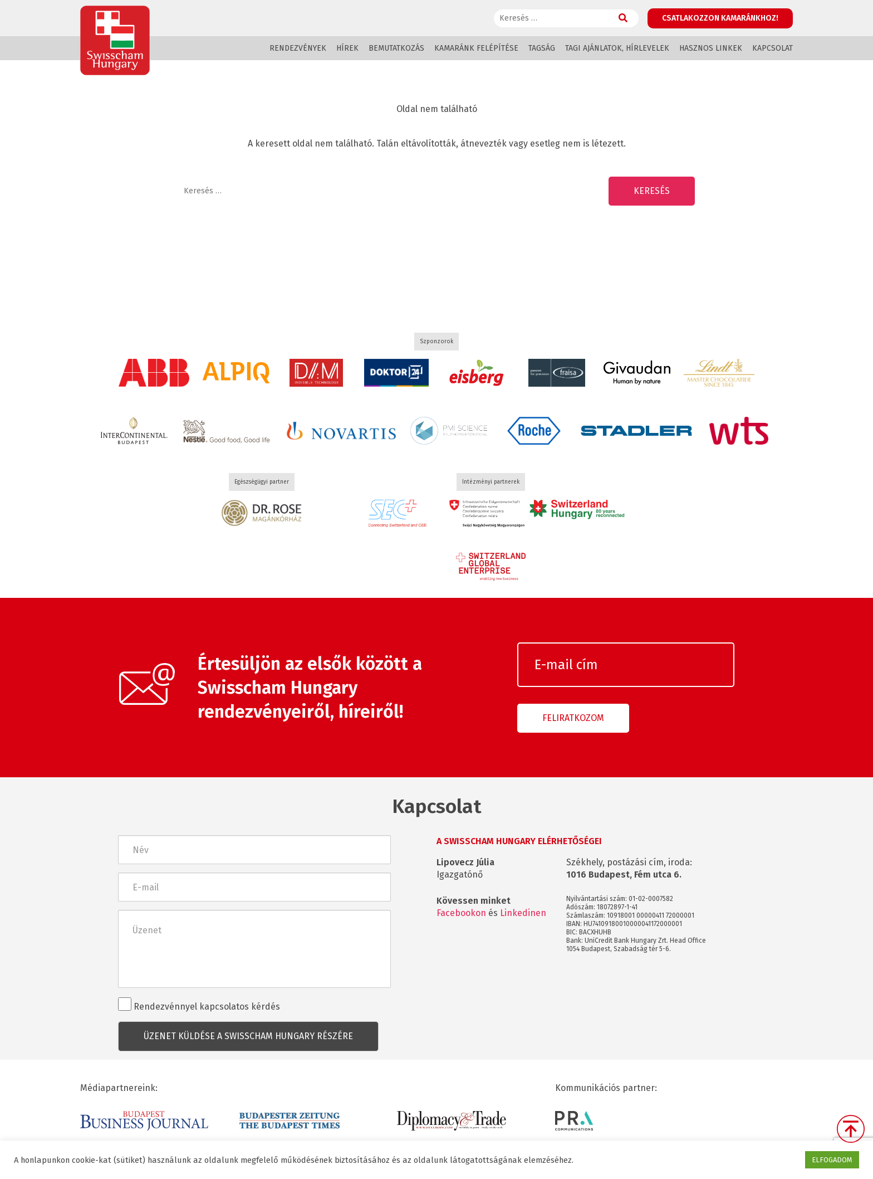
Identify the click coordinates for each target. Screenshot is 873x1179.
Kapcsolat (772, 48)
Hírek (347, 48)
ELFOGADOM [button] (832, 1160)
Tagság (541, 48)
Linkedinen (523, 913)
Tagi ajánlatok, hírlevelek (617, 48)
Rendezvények (297, 48)
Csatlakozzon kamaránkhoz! (720, 18)
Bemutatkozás (396, 48)
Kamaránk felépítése (476, 48)
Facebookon (461, 913)
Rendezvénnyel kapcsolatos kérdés (199, 1004)
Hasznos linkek (710, 48)
